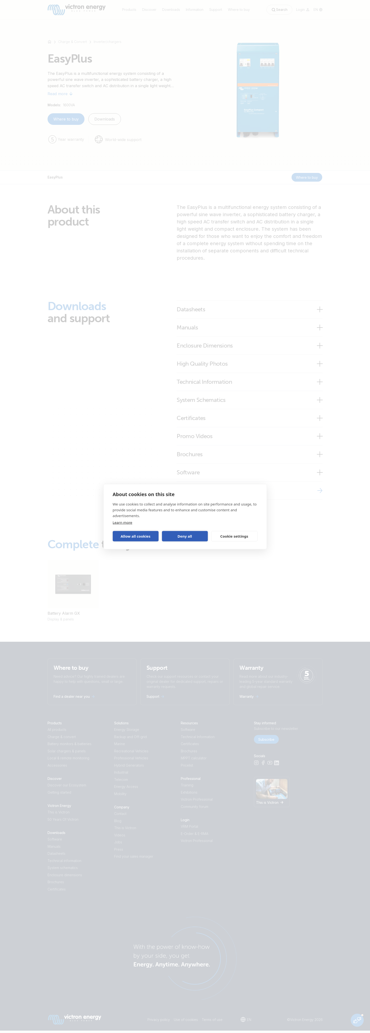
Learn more (123, 522)
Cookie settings (234, 536)
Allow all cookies (136, 536)
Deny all (184, 536)
